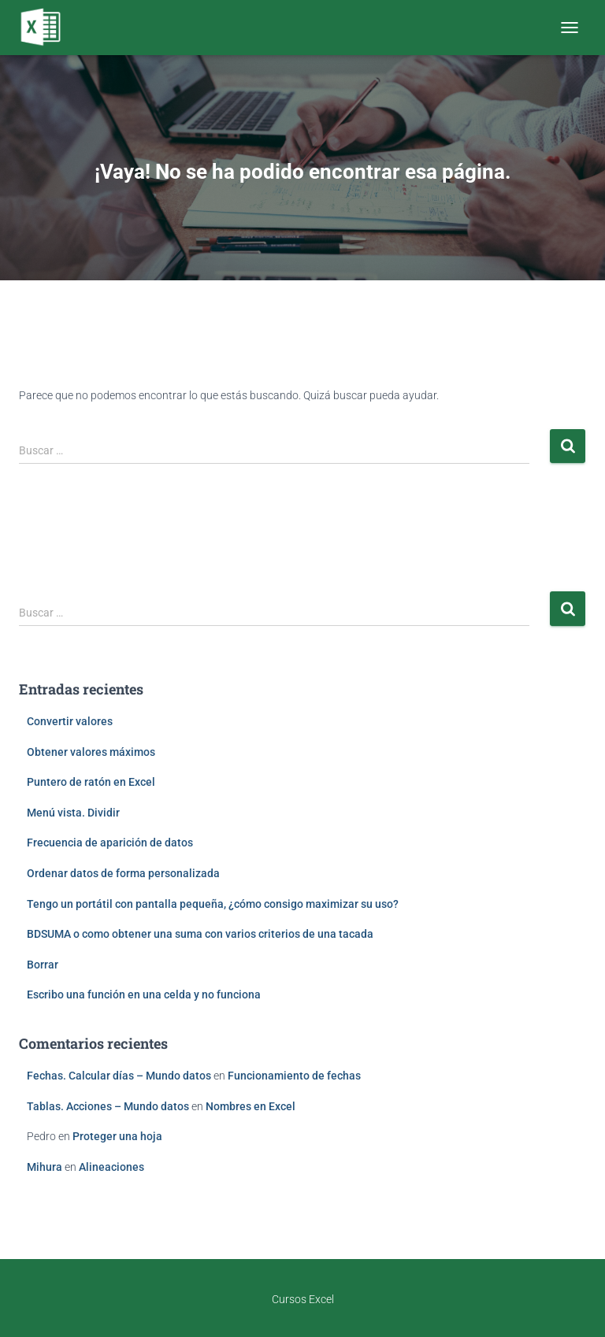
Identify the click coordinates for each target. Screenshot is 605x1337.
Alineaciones (111, 1167)
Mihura (44, 1167)
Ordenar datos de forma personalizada (123, 873)
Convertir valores (70, 721)
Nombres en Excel (250, 1106)
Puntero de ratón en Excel (91, 782)
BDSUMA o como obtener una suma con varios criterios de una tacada (200, 934)
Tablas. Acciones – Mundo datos (108, 1106)
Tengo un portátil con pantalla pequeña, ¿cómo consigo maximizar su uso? (213, 904)
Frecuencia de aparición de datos (110, 842)
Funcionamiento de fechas (294, 1075)
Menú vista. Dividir (73, 812)
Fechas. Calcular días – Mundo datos (119, 1075)
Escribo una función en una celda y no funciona (144, 994)
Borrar (42, 964)
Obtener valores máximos (91, 752)
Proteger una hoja (117, 1136)
